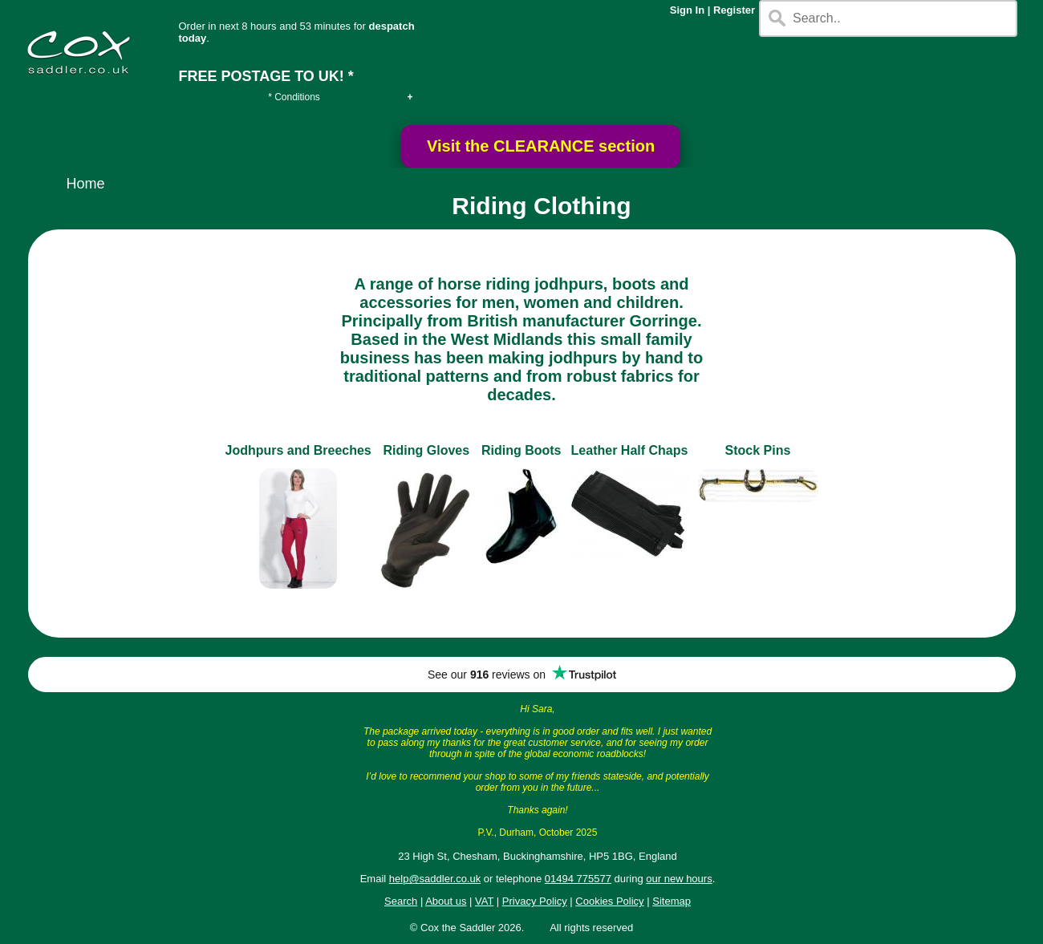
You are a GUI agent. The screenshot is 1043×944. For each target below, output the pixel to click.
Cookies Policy (609, 901)
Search (400, 901)
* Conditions (294, 97)
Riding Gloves (427, 450)
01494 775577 (578, 879)
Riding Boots (521, 450)
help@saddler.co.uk (435, 879)
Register (734, 10)
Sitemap (671, 901)
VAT (484, 901)
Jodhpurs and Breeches (298, 450)
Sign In (687, 10)
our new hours (679, 879)
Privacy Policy (534, 901)
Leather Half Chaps (629, 450)
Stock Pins (758, 450)
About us (445, 901)
